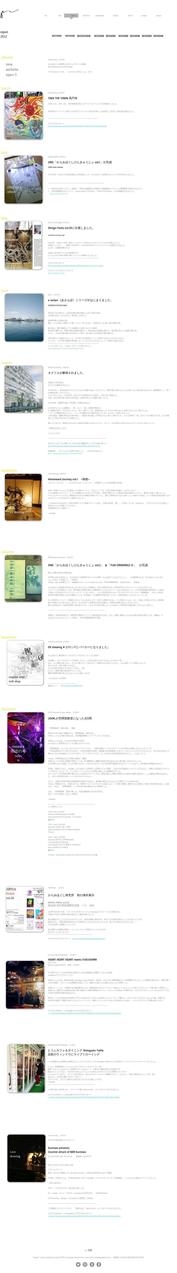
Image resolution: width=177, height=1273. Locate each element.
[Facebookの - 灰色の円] (98, 1264)
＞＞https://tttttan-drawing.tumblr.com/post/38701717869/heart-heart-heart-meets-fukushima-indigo (84, 1013)
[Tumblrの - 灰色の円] (92, 1264)
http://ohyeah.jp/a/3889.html (72, 686)
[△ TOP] (88, 1250)
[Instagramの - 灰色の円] (85, 1264)
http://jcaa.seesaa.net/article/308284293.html (88, 939)
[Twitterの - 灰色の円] (78, 1264)
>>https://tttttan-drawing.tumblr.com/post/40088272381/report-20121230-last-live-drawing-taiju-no (84, 1216)
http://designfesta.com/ (56, 273)
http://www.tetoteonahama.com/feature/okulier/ (65, 453)
